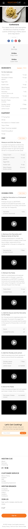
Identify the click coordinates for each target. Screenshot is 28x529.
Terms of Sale (22, 526)
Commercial (5, 490)
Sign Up (14, 515)
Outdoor (4, 494)
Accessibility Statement (8, 483)
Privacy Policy (6, 526)
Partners (4, 463)
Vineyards (4, 489)
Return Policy (5, 476)
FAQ (2, 479)
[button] (4, 3)
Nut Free (14, 37)
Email (3, 508)
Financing (4, 465)
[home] (14, 3)
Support (4, 477)
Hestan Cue (11, 524)
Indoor (3, 492)
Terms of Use (14, 526)
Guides (3, 481)
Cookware (4, 496)
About (3, 461)
